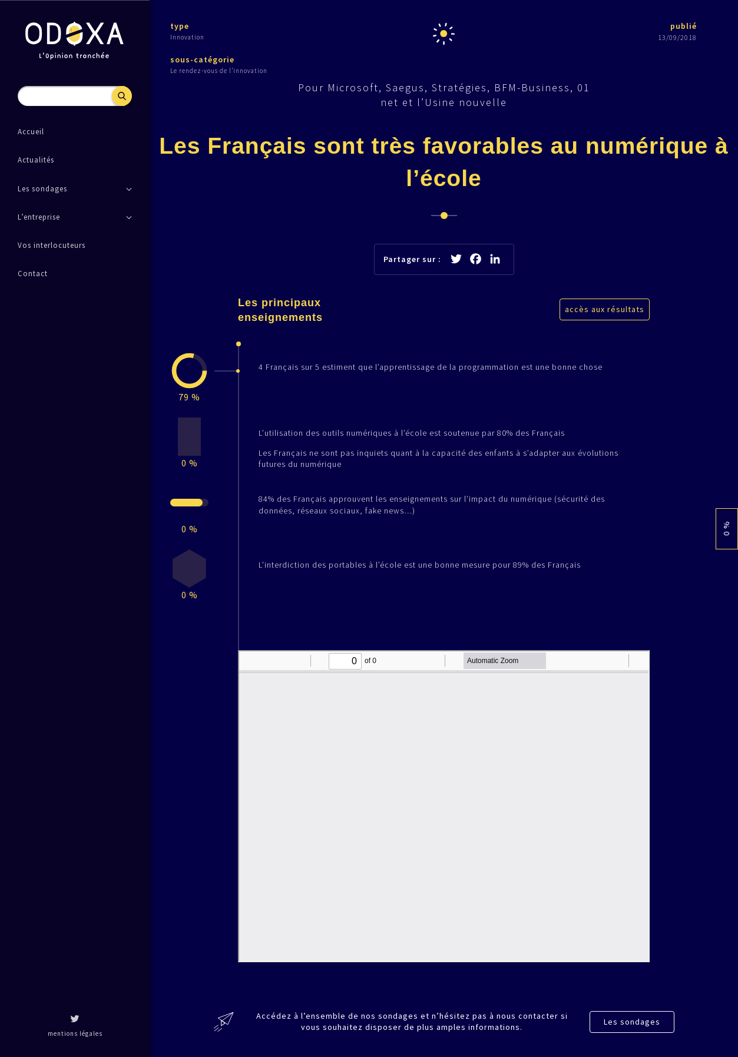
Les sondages (632, 1021)
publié (683, 26)
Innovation (187, 37)
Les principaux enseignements (280, 310)
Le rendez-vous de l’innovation (218, 71)
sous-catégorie (202, 59)
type (179, 26)
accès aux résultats (604, 309)
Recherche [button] (122, 96)
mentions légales (75, 1033)
